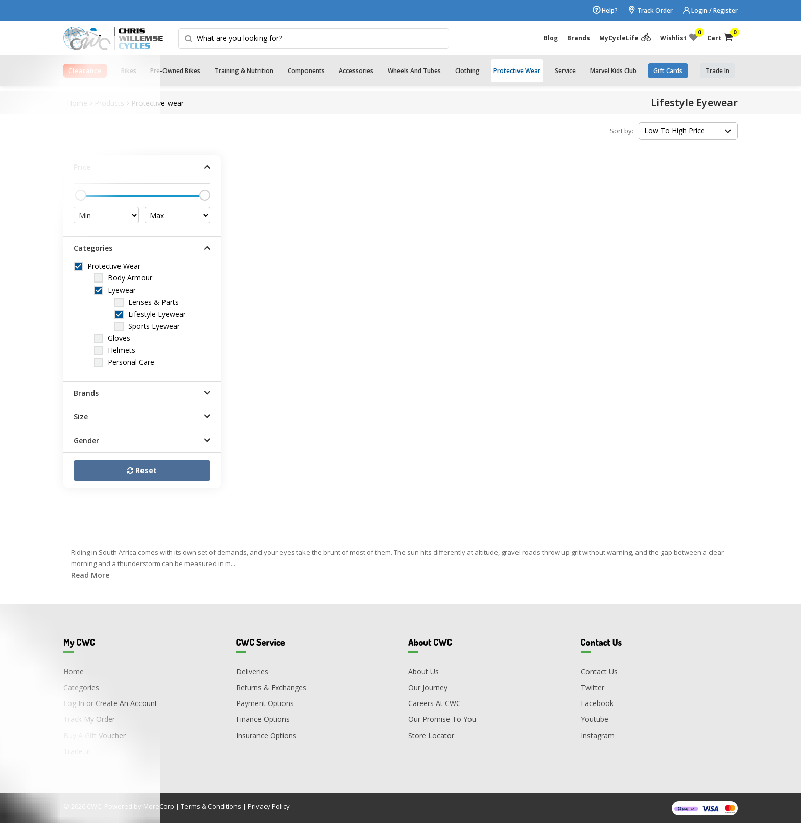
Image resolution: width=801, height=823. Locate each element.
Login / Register (710, 10)
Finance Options (263, 719)
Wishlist (679, 38)
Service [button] (565, 70)
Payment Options (265, 703)
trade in (717, 70)
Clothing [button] (467, 70)
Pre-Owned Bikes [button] (175, 70)
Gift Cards (667, 70)
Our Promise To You (442, 719)
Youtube (594, 719)
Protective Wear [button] (516, 70)
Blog (551, 38)
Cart (720, 38)
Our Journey (427, 687)
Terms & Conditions (211, 806)
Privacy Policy (269, 806)
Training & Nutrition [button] (244, 70)
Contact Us (599, 671)
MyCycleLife (625, 38)
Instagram (598, 735)
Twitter (592, 687)
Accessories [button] (356, 70)
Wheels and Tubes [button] (414, 70)
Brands (578, 38)
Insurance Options (266, 735)
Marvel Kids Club (613, 70)
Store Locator (431, 735)
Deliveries (252, 671)
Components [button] (306, 70)
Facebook (597, 703)
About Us (423, 671)
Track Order (650, 10)
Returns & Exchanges (271, 687)
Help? (605, 10)
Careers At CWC (434, 703)
